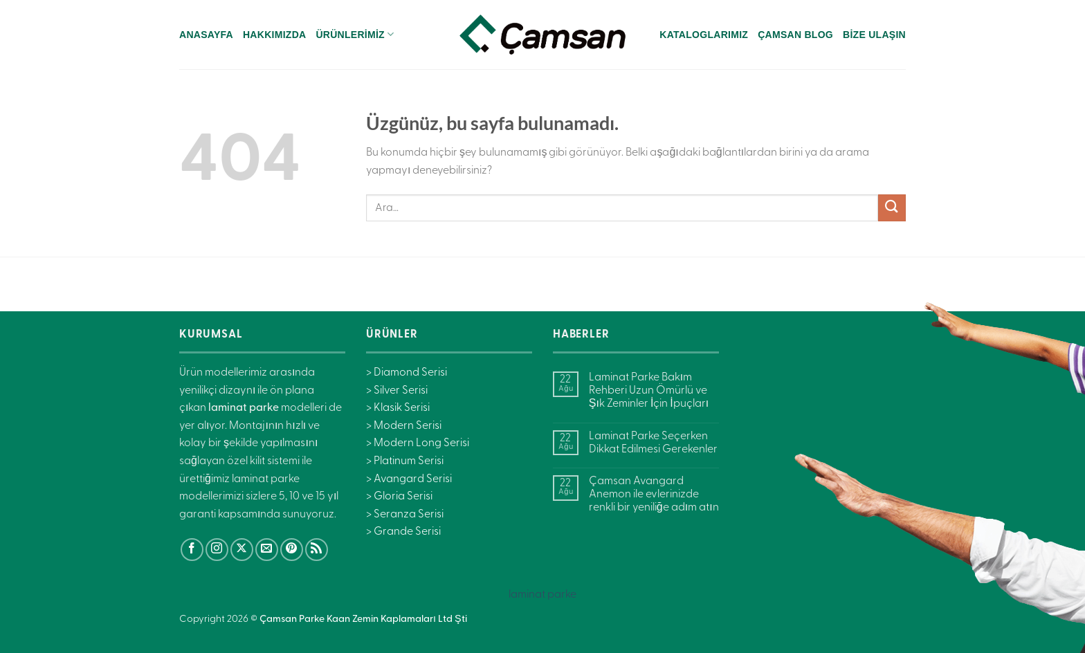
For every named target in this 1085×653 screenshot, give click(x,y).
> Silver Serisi (397, 390)
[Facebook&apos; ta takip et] (192, 549)
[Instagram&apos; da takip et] (217, 549)
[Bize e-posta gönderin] (266, 549)
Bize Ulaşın (874, 34)
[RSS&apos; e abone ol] (316, 549)
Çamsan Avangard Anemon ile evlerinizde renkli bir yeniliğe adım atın (654, 494)
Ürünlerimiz (355, 34)
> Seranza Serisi (405, 514)
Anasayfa (206, 34)
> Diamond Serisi (406, 372)
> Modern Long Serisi (417, 443)
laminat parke (542, 594)
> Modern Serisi (403, 426)
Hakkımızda (274, 34)
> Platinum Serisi (405, 461)
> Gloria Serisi (399, 496)
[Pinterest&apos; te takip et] (291, 549)
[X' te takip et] (241, 549)
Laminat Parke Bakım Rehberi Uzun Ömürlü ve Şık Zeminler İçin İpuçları (649, 391)
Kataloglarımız (703, 34)
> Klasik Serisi (398, 408)
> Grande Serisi (403, 531)
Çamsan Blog (795, 34)
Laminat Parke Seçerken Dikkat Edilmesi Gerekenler (653, 443)
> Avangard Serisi (409, 479)
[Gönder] (892, 207)
